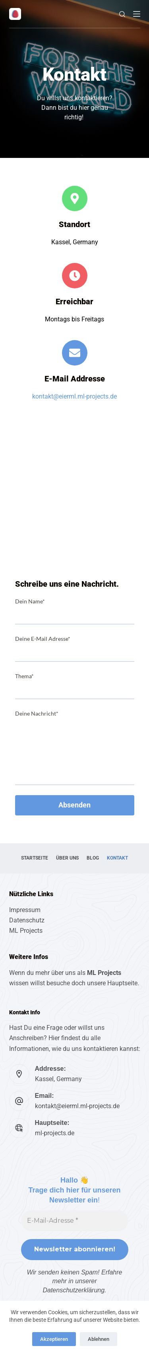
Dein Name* (30, 601)
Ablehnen (98, 1339)
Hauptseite (122, 983)
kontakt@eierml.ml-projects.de (74, 396)
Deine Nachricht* (36, 713)
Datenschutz (27, 920)
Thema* (24, 676)
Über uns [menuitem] (67, 858)
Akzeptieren (54, 1339)
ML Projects (26, 930)
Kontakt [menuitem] (117, 858)
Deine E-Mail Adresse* (42, 638)
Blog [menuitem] (93, 858)
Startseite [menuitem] (34, 858)
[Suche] (122, 14)
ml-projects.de (54, 1133)
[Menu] (136, 14)
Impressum (25, 910)
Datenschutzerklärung (73, 1290)
